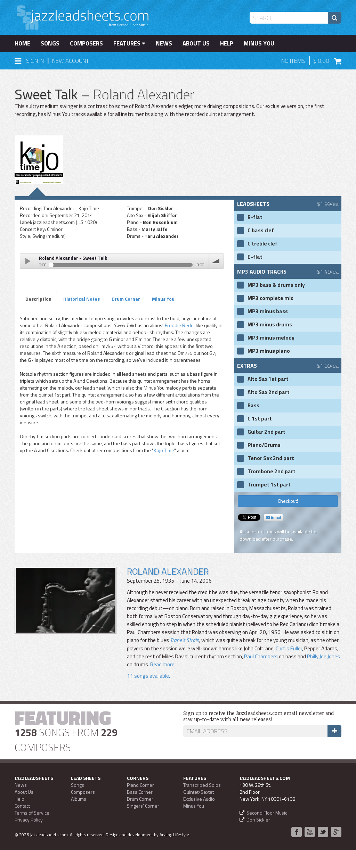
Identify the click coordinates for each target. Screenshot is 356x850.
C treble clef (262, 244)
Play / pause (27, 261)
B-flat (255, 217)
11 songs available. (148, 676)
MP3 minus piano (269, 351)
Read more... (163, 664)
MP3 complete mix (270, 298)
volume (216, 261)
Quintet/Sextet (198, 791)
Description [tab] (38, 298)
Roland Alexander (168, 571)
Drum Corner (140, 798)
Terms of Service (32, 812)
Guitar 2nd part (266, 432)
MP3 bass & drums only (276, 285)
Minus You (259, 43)
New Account (70, 60)
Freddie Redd (179, 325)
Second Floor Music (266, 812)
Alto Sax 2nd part (269, 392)
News (164, 43)
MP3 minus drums (270, 324)
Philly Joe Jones (323, 656)
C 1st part (260, 419)
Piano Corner (140, 785)
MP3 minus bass (268, 311)
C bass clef (261, 230)
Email (273, 517)
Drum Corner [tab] (126, 298)
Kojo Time (164, 450)
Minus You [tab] (163, 298)
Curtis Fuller (289, 648)
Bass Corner (140, 791)
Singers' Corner (143, 805)
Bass (253, 405)
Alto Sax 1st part (268, 379)
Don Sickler (258, 819)
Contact (22, 805)
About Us (196, 43)
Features (129, 43)
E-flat (255, 257)
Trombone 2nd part (272, 471)
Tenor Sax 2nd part (271, 458)
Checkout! (288, 501)
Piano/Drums (264, 445)
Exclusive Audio (199, 798)
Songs (50, 43)
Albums (78, 798)
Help (226, 43)
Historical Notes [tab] (81, 298)
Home (22, 43)
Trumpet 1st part (269, 485)
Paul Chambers (261, 656)
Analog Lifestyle (174, 834)
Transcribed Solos (202, 785)
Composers (86, 43)
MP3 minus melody (271, 338)
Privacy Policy (29, 819)
